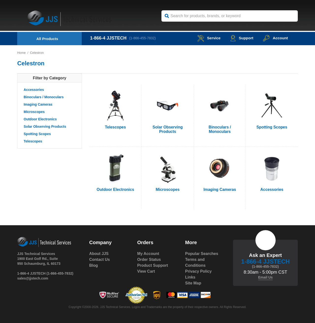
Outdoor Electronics (40, 119)
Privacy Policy (198, 271)
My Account (148, 254)
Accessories (34, 90)
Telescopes (33, 141)
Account (275, 38)
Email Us (265, 277)
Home (21, 53)
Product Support (152, 265)
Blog (93, 265)
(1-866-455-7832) (142, 38)
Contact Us (99, 259)
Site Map (193, 283)
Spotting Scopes (37, 134)
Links (190, 277)
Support (241, 38)
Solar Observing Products (45, 126)
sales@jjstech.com (32, 278)
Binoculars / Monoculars (44, 97)
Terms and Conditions (195, 262)
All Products (47, 39)
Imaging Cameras (38, 104)
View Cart (146, 271)
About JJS (99, 254)
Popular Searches (201, 254)
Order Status (149, 259)
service (208, 38)
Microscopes (34, 112)
